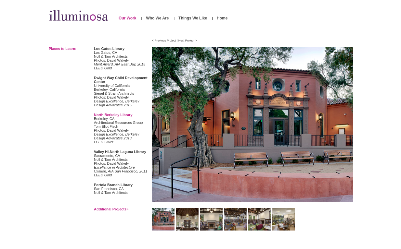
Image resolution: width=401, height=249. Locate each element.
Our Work (127, 18)
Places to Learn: (62, 49)
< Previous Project (164, 40)
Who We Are (157, 18)
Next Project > (187, 40)
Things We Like (192, 18)
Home (222, 18)
